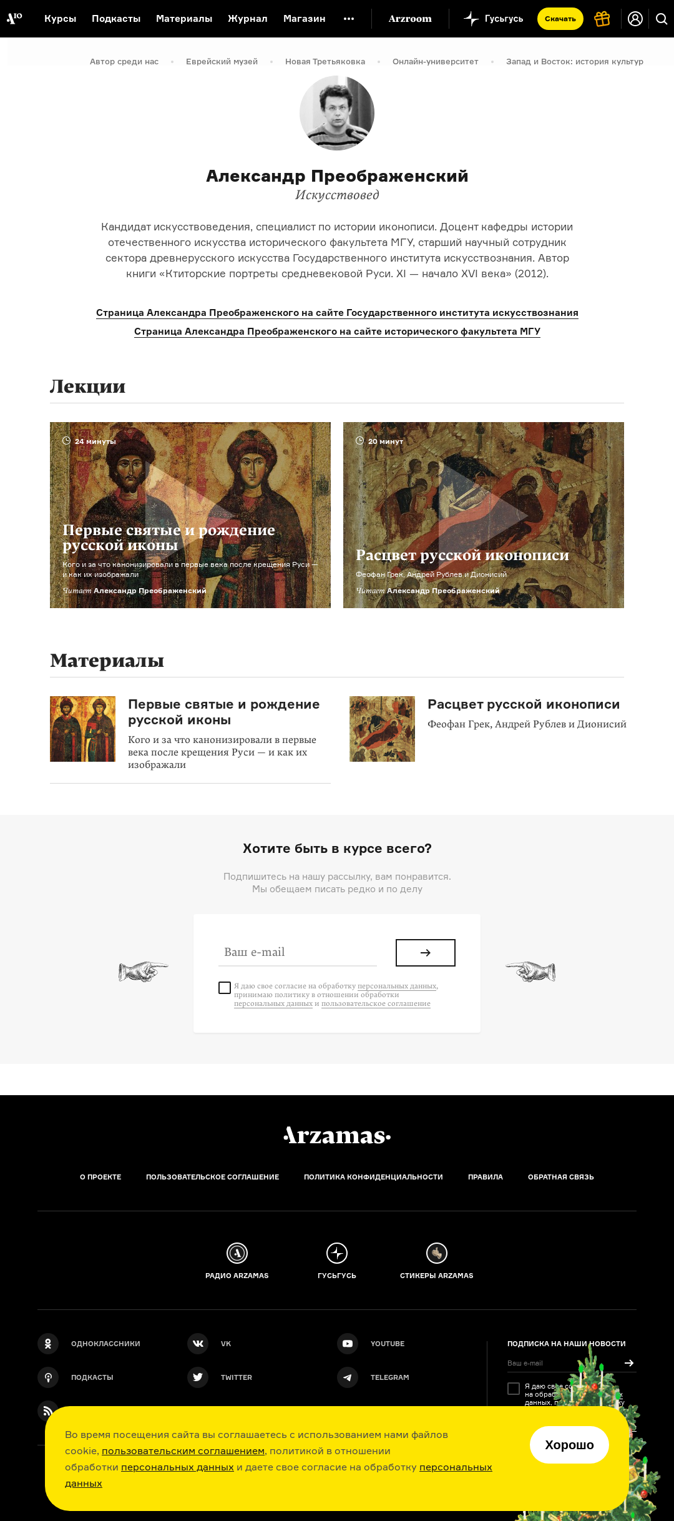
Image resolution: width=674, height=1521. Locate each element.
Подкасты (116, 18)
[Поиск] (661, 18)
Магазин (304, 18)
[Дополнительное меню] (348, 18)
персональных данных (177, 1466)
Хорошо (569, 1445)
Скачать (560, 18)
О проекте (100, 1177)
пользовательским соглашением (183, 1450)
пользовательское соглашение (376, 1003)
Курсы (60, 18)
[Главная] (337, 1135)
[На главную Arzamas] (14, 18)
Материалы (184, 18)
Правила (485, 1177)
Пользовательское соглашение (212, 1177)
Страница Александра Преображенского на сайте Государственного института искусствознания (337, 312)
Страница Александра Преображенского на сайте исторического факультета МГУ (337, 331)
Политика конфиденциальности (373, 1177)
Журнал (248, 18)
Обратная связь (561, 1177)
